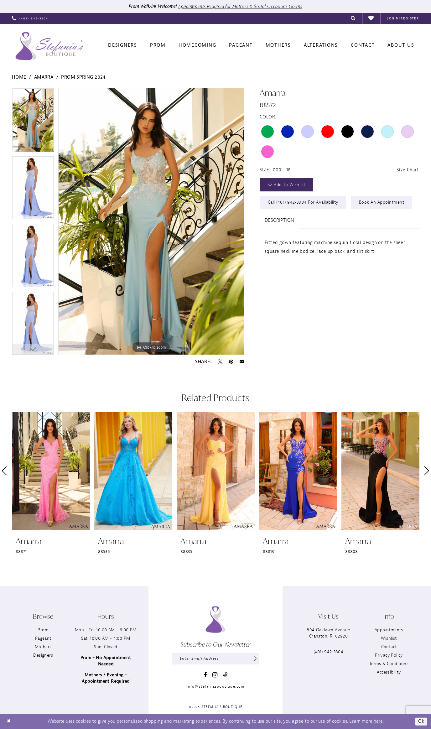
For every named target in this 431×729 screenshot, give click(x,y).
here (378, 721)
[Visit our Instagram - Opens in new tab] (214, 675)
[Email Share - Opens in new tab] (242, 361)
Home (19, 78)
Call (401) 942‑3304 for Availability (303, 203)
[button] (403, 18)
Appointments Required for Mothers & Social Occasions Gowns (240, 6)
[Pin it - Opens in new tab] (231, 361)
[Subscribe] (254, 659)
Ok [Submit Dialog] (421, 721)
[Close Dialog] (9, 721)
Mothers (43, 646)
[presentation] (51, 471)
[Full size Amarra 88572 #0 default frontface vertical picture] (151, 222)
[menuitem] (30, 18)
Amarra (43, 78)
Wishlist (389, 638)
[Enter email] (215, 659)
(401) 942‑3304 (328, 651)
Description (279, 221)
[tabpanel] (33, 122)
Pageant (43, 638)
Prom (43, 630)
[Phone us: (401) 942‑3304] (30, 18)
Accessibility (389, 672)
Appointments (389, 630)
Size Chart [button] (408, 170)
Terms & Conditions (388, 663)
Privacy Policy (389, 655)
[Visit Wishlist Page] (371, 18)
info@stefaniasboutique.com (215, 686)
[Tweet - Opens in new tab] (220, 361)
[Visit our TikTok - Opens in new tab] (225, 675)
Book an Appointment (382, 203)
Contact (389, 646)
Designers (43, 655)
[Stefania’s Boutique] (49, 46)
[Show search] (353, 18)
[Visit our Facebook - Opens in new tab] (205, 675)
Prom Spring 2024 (83, 78)
